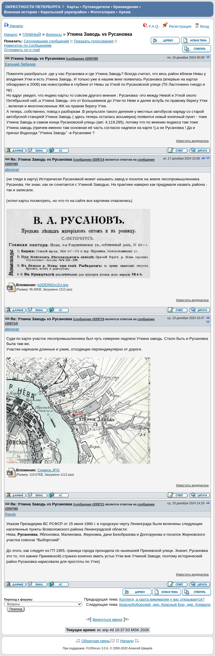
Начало (13, 26)
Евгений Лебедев (20, 64)
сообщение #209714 (89, 159)
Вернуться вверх (108, 619)
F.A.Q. (151, 26)
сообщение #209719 (89, 319)
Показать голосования (93, 41)
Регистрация (177, 26)
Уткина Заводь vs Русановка (38, 58)
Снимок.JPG (48, 470)
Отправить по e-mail (22, 50)
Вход (202, 26)
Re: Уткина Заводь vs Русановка (41, 159)
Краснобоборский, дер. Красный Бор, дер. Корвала (164, 604)
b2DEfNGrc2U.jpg (52, 285)
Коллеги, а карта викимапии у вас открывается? (161, 599)
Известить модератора (192, 141)
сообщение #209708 (82, 58)
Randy (10, 514)
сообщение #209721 (89, 504)
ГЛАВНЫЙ (31, 34)
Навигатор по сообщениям (28, 45)
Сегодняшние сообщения (46, 41)
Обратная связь (95, 641)
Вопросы (54, 34)
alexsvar (12, 169)
